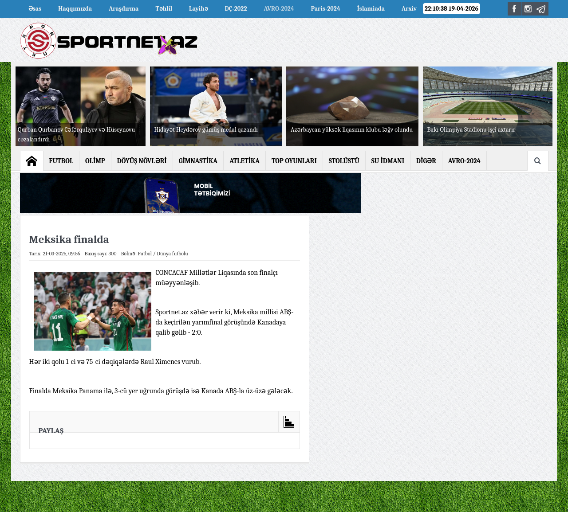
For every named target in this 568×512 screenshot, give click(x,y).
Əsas (35, 8)
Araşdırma (123, 8)
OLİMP (95, 161)
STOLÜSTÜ (344, 161)
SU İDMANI (387, 161)
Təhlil (163, 8)
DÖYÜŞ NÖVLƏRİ (142, 161)
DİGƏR (426, 161)
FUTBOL (61, 161)
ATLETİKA (244, 161)
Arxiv (409, 8)
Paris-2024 (325, 8)
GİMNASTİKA (198, 161)
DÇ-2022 (236, 8)
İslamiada (371, 8)
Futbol (145, 253)
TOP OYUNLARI (294, 161)
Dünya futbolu (172, 253)
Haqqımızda (75, 8)
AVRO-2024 (279, 8)
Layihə (198, 8)
